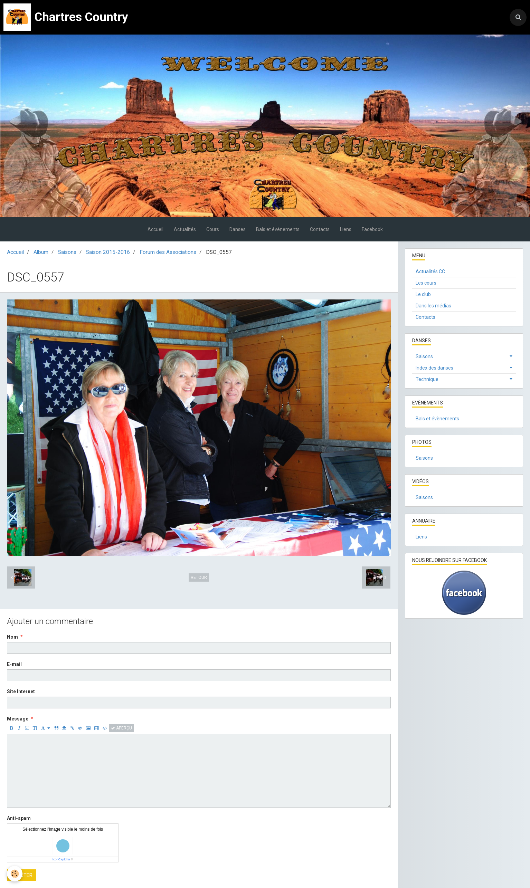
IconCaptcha (61, 859)
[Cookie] (14, 873)
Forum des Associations (168, 252)
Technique (427, 379)
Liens (345, 229)
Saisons (67, 252)
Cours (212, 229)
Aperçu (121, 728)
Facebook (372, 229)
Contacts (320, 229)
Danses (237, 229)
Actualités (185, 229)
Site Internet (21, 691)
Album (41, 252)
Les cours (426, 283)
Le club (423, 294)
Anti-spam (19, 818)
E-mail (14, 664)
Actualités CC (430, 271)
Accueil (155, 229)
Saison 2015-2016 (108, 252)
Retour (199, 577)
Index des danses (434, 368)
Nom (12, 637)
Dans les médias (433, 305)
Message (17, 719)
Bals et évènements (278, 229)
